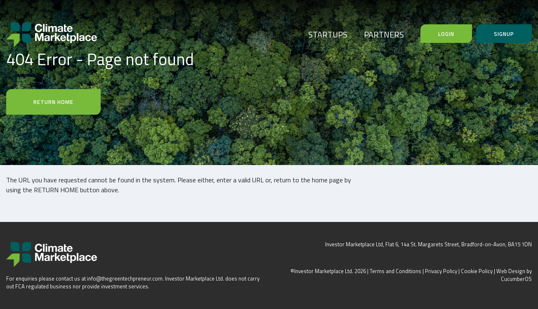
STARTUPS (327, 34)
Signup (504, 34)
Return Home (53, 102)
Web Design (510, 271)
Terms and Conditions (395, 271)
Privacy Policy (441, 271)
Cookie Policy (477, 271)
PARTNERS (384, 34)
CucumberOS (516, 279)
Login (446, 34)
